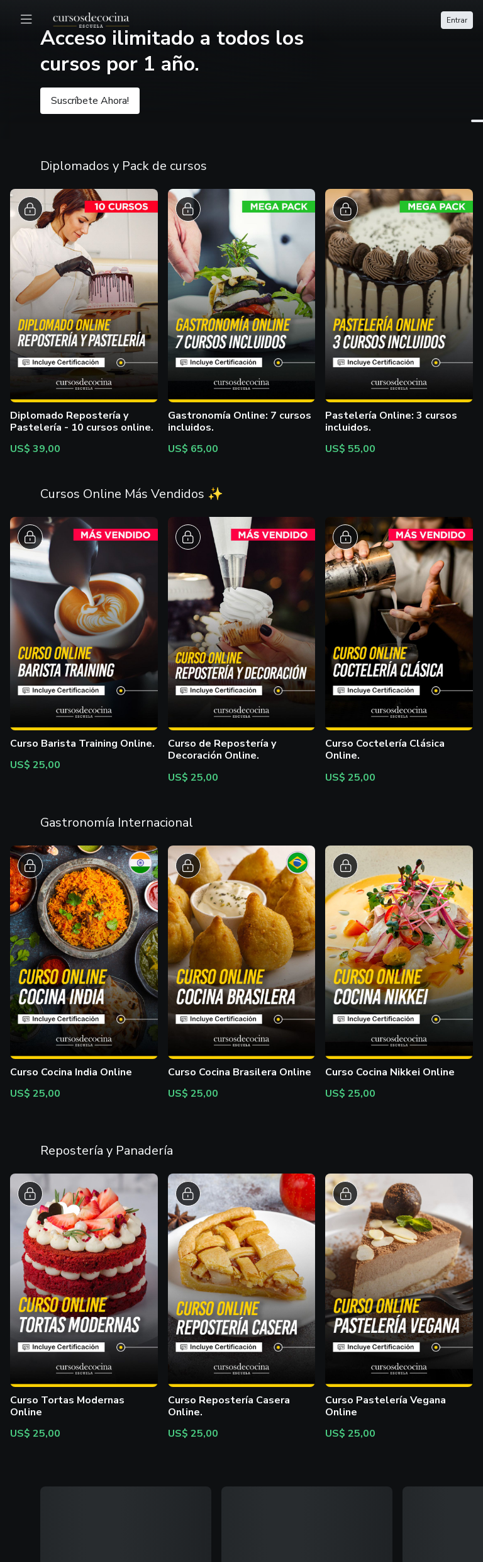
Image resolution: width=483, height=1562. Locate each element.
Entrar (457, 20)
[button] (241, 69)
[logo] (99, 19)
